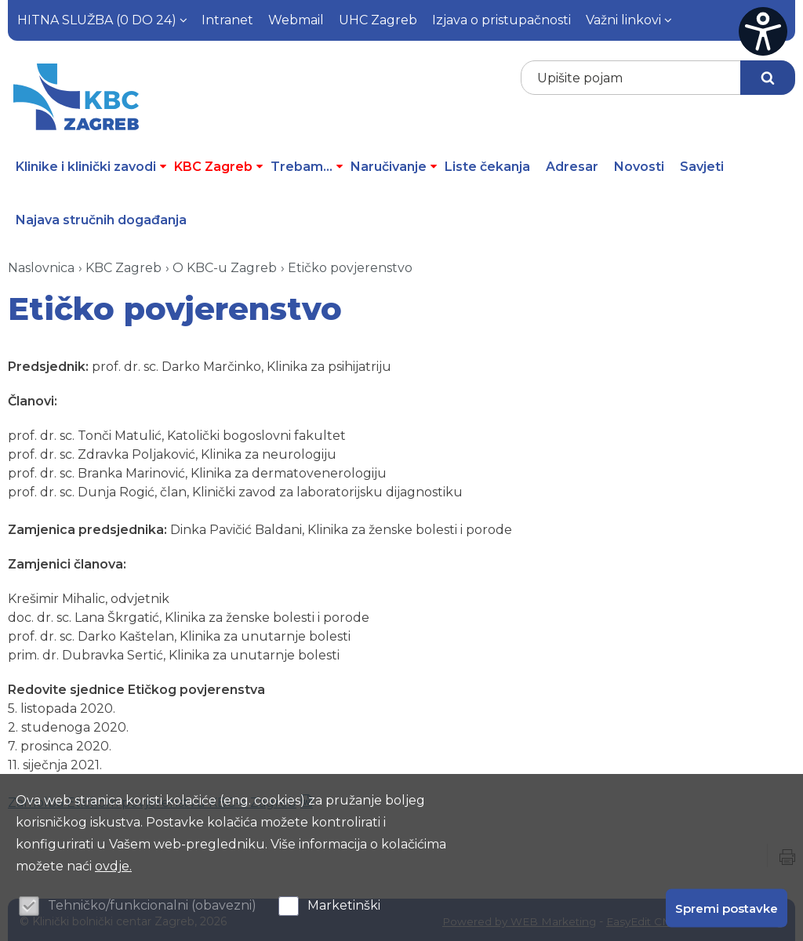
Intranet (227, 20)
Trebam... (307, 163)
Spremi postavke (726, 907)
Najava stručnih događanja (101, 216)
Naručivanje (394, 163)
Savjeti (702, 163)
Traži (767, 77)
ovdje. (113, 866)
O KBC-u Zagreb (225, 264)
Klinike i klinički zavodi (91, 163)
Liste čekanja (487, 163)
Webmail (296, 20)
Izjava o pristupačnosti (501, 20)
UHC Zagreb (378, 20)
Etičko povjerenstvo (350, 264)
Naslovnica (41, 264)
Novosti (639, 163)
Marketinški (343, 905)
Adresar (572, 163)
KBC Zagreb (218, 163)
